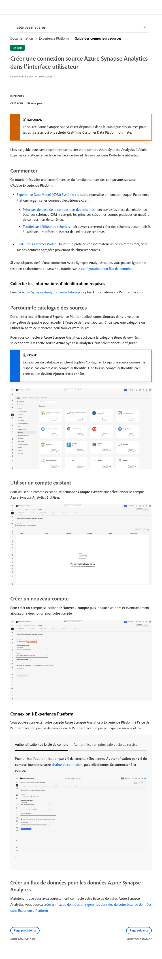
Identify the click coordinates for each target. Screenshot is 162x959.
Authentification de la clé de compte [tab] (41, 744)
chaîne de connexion (67, 764)
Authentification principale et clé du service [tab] (105, 744)
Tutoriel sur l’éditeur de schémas (46, 226)
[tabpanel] (81, 807)
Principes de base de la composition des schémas (59, 209)
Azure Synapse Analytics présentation (49, 292)
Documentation (21, 38)
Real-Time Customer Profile (36, 244)
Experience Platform (54, 38)
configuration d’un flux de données (106, 268)
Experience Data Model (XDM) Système (45, 194)
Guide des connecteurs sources (98, 38)
